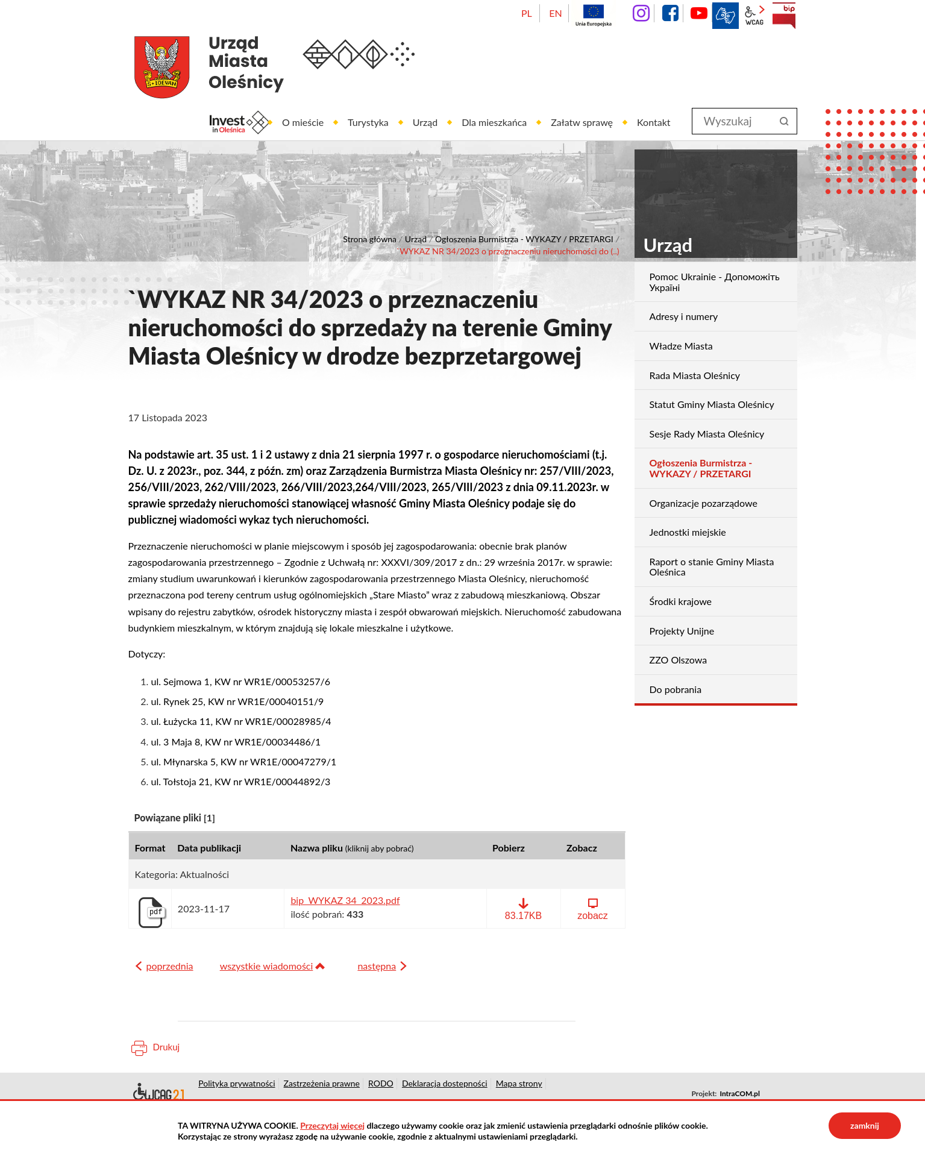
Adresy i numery (684, 316)
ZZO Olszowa (678, 659)
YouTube (699, 13)
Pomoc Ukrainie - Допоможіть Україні (715, 282)
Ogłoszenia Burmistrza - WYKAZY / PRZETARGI (524, 239)
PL (526, 13)
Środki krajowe (681, 601)
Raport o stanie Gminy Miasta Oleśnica (712, 567)
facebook (670, 13)
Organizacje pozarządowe (703, 503)
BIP (784, 15)
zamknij (864, 1125)
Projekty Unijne (682, 630)
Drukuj (166, 1046)
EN (555, 13)
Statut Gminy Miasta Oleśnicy (712, 404)
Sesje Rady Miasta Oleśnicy (707, 433)
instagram (641, 13)
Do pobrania (676, 689)
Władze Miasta (681, 345)
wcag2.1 (754, 15)
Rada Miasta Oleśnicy (695, 375)
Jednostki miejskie (688, 532)
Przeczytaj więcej (332, 1125)
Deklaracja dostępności (157, 1093)
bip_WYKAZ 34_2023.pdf (345, 900)
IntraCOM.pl (739, 1093)
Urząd (416, 239)
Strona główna (370, 239)
